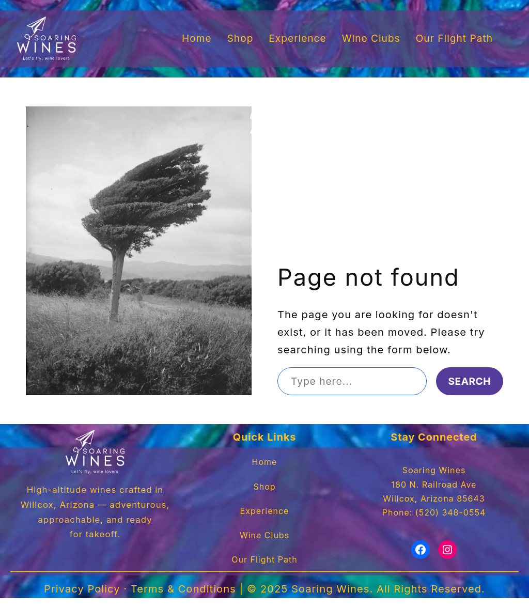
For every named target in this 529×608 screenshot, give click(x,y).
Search (469, 381)
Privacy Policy (92, 599)
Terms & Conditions (188, 599)
